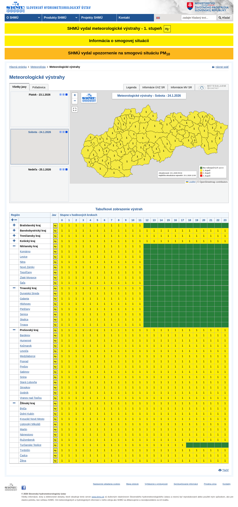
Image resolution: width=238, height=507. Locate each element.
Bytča (23, 408)
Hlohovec (25, 303)
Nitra (22, 261)
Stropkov (25, 387)
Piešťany (25, 309)
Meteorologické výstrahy (64, 66)
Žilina (23, 460)
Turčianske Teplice (30, 444)
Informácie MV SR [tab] (181, 87)
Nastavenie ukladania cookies (106, 484)
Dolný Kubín (27, 413)
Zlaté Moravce (28, 277)
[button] (75, 95)
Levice (23, 256)
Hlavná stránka (18, 66)
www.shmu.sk (98, 497)
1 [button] (89, 162)
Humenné (25, 340)
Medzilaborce (27, 356)
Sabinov (24, 371)
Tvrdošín (25, 450)
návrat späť (222, 66)
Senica (24, 314)
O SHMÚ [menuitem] (12, 17)
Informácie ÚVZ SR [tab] (153, 87)
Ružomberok (27, 439)
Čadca (23, 455)
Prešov (24, 366)
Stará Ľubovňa (28, 382)
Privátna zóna (210, 484)
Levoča (24, 350)
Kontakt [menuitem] (124, 17)
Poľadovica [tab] (38, 87)
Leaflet (190, 182)
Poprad (24, 361)
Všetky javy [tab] (19, 86)
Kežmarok (26, 345)
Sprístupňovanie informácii (186, 484)
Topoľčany (26, 272)
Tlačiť (225, 470)
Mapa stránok (132, 484)
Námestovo (26, 434)
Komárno (25, 251)
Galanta (24, 298)
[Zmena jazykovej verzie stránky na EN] (158, 17)
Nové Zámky (27, 267)
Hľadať (226, 17)
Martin (23, 429)
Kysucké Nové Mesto (32, 418)
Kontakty (227, 484)
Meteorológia (38, 66)
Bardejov (25, 335)
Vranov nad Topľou (31, 397)
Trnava (24, 324)
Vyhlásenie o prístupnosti (156, 484)
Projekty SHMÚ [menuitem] (92, 17)
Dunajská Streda (29, 293)
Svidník (24, 392)
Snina (23, 377)
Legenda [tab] (131, 87)
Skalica (24, 319)
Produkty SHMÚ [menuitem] (55, 17)
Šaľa (22, 282)
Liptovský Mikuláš (30, 424)
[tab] (212, 87)
